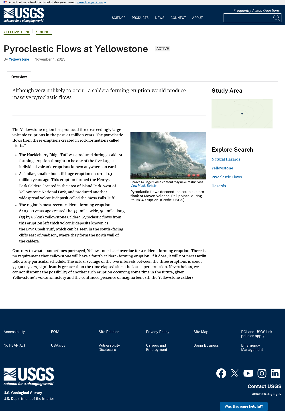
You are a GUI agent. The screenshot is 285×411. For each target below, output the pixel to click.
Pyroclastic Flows (227, 177)
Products (140, 18)
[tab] (19, 76)
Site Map (200, 332)
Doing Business (206, 346)
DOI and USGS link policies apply (256, 334)
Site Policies (109, 332)
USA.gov (58, 346)
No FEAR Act (14, 346)
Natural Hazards (226, 159)
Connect (178, 18)
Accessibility (14, 332)
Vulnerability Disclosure (109, 348)
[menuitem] (119, 15)
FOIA (55, 332)
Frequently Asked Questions (257, 10)
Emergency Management (252, 348)
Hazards (219, 186)
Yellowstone (17, 32)
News (159, 18)
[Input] (252, 17)
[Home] (24, 21)
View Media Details (143, 185)
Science (119, 18)
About (197, 18)
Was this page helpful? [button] (244, 406)
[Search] (277, 17)
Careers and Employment (156, 348)
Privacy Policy (157, 332)
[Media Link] (168, 156)
